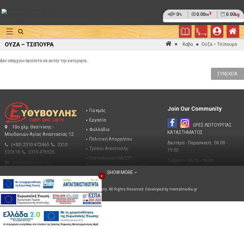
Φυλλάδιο (99, 129)
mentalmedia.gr (183, 189)
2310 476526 (41, 152)
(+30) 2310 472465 (30, 144)
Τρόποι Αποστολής (109, 148)
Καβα (188, 44)
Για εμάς (97, 110)
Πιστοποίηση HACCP (110, 158)
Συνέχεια (227, 73)
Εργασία (97, 119)
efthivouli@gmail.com (31, 163)
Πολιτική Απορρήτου (110, 139)
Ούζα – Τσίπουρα (219, 44)
